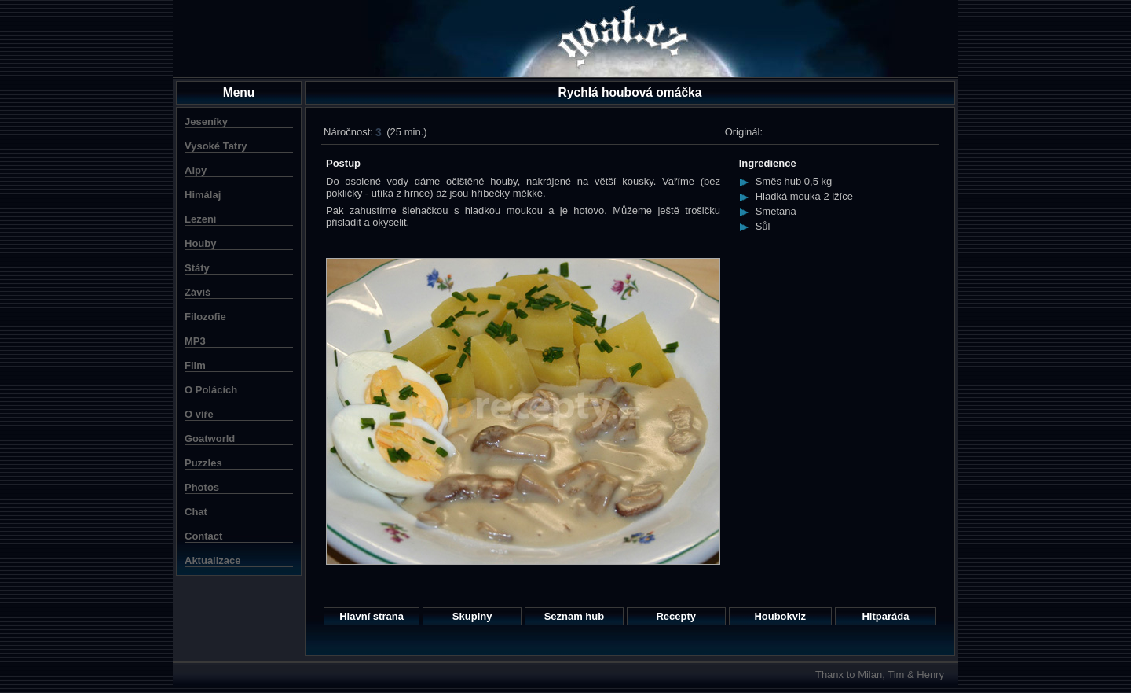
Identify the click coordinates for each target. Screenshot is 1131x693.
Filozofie (205, 317)
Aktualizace (213, 560)
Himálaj (203, 195)
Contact (203, 536)
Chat (196, 512)
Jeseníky (206, 121)
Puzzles (203, 463)
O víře (199, 414)
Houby (200, 243)
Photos (202, 487)
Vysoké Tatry (216, 146)
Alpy (196, 170)
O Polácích (211, 390)
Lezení (200, 219)
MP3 (195, 341)
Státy (197, 268)
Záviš (197, 292)
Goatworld (210, 438)
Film (195, 365)
